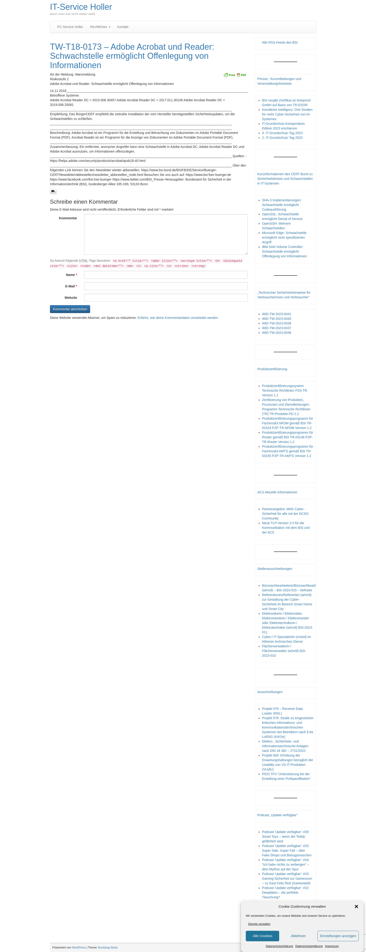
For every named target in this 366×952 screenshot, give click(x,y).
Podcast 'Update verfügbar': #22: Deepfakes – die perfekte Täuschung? (286, 892)
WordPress (79, 947)
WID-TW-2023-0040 (276, 319)
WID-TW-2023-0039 (276, 323)
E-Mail (71, 286)
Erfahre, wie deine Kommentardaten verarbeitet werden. (178, 318)
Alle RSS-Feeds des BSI (280, 42)
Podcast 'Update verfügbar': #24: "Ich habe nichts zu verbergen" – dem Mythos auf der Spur (286, 864)
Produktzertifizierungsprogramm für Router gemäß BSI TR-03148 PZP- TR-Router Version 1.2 (287, 437)
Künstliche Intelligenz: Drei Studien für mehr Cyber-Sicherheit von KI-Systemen (287, 114)
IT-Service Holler (81, 7)
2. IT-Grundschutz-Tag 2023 (282, 137)
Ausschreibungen (270, 692)
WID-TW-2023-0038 (276, 333)
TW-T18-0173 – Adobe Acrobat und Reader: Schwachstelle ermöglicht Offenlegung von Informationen (132, 56)
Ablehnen (298, 936)
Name (71, 275)
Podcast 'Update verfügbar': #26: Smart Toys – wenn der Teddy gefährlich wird (286, 836)
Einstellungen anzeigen (338, 936)
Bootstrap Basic (108, 947)
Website (71, 298)
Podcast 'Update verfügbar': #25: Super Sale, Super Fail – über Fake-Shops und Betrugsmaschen (287, 850)
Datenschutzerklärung (279, 946)
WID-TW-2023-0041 (276, 314)
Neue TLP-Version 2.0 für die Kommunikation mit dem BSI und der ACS (286, 527)
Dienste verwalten (259, 924)
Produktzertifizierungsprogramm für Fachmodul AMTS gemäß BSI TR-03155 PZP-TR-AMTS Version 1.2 (287, 451)
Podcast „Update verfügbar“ (277, 815)
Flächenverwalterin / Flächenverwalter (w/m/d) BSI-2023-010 (284, 650)
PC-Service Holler (70, 27)
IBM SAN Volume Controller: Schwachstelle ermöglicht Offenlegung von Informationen (284, 251)
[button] (356, 906)
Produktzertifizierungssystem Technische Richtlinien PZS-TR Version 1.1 (284, 390)
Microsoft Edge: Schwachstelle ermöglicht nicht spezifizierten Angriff (284, 237)
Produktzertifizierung (272, 369)
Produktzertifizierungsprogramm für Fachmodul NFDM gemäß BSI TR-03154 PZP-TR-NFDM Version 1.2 (287, 423)
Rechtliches (100, 27)
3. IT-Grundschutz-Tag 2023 (282, 133)
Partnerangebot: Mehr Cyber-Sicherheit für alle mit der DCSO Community (285, 513)
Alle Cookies (262, 936)
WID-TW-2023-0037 (276, 328)
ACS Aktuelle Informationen (277, 492)
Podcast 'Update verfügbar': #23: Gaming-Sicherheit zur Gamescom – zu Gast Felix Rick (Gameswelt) (287, 878)
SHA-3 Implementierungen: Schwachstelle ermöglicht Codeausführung (282, 204)
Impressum (332, 946)
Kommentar (68, 218)
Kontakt (122, 27)
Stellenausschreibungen (274, 569)
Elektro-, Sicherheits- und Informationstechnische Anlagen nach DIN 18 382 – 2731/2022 (285, 746)
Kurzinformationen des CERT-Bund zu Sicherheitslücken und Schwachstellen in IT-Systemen (285, 178)
